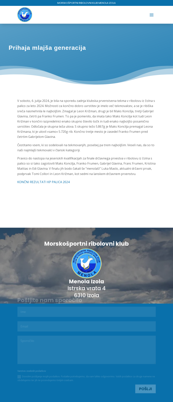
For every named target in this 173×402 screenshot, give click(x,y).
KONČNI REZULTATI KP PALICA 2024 (43, 182)
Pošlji (145, 388)
